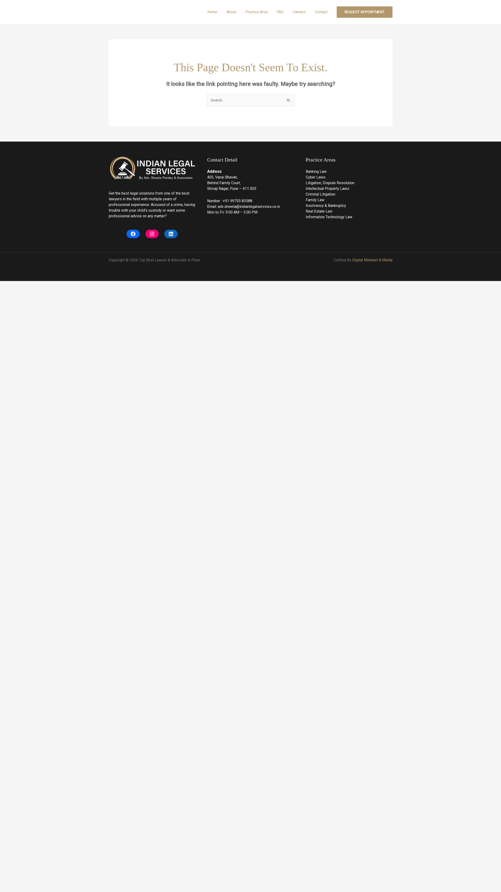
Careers (301, 12)
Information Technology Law (329, 217)
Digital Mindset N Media (372, 260)
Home (221, 12)
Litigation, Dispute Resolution (330, 183)
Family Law (315, 200)
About (238, 12)
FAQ (284, 12)
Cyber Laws (315, 177)
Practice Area (262, 12)
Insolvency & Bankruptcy (326, 205)
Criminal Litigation (320, 194)
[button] (364, 12)
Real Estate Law (319, 211)
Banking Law (316, 171)
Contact (322, 12)
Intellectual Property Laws (327, 188)
